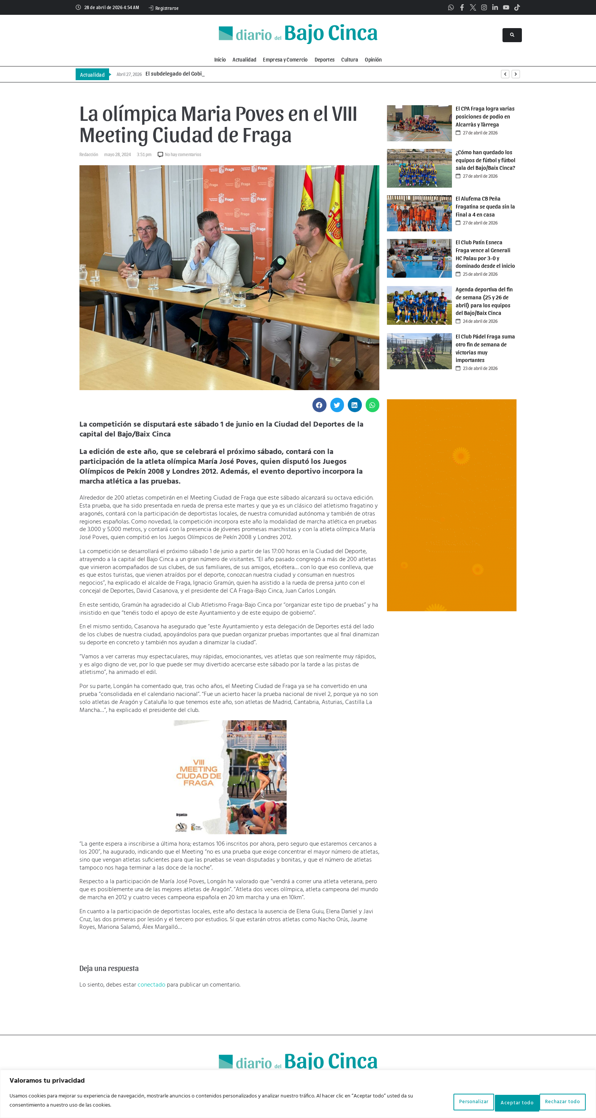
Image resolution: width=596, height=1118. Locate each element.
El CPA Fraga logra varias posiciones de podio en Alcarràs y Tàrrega (485, 116)
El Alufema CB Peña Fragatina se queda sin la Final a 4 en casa (485, 206)
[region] (298, 1095)
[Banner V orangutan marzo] (452, 610)
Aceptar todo (558, 1102)
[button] (319, 405)
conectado (151, 985)
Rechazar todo (496, 1102)
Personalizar (436, 1102)
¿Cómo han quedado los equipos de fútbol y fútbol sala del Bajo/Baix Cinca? (485, 160)
